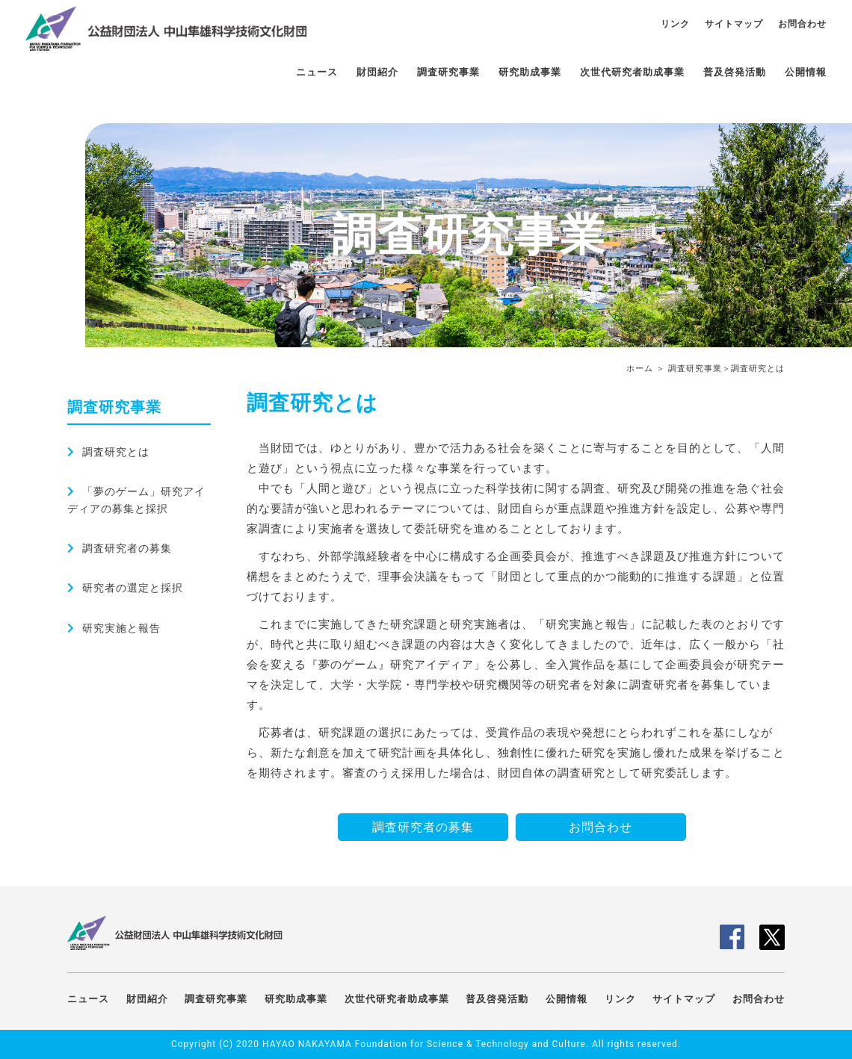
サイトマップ (734, 24)
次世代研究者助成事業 (632, 72)
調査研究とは (115, 452)
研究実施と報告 (121, 628)
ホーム (639, 368)
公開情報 (806, 72)
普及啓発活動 (734, 72)
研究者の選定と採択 (132, 588)
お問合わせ (802, 24)
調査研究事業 (448, 72)
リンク (675, 24)
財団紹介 (377, 72)
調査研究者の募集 (127, 548)
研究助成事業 (529, 72)
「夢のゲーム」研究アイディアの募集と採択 (136, 499)
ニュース (317, 72)
